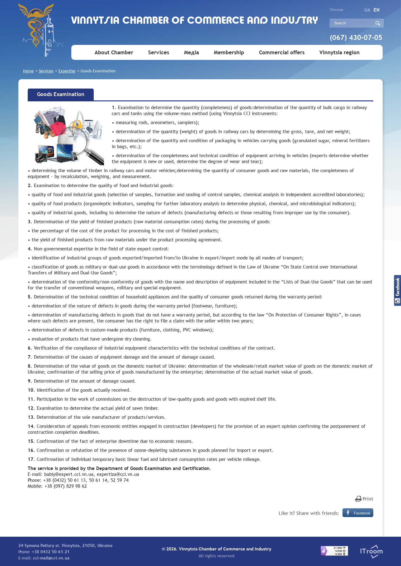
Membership (229, 52)
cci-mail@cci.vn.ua (51, 558)
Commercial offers (281, 52)
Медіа (191, 52)
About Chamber (114, 52)
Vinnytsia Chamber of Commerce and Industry (194, 21)
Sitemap (336, 10)
